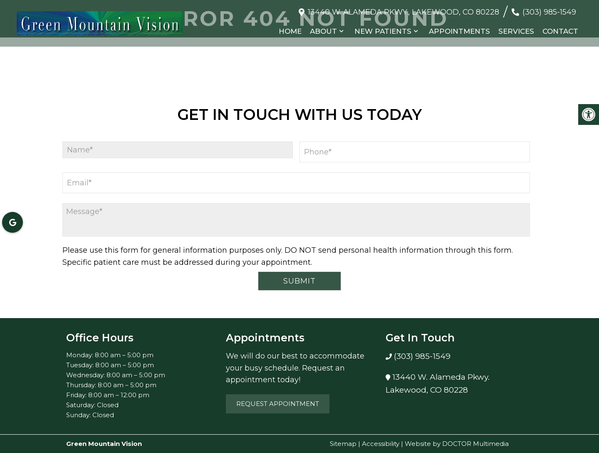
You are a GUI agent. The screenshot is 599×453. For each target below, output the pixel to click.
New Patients (382, 31)
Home (290, 31)
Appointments (459, 31)
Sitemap (343, 444)
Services (516, 31)
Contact (560, 31)
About (323, 31)
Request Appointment (277, 404)
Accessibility (380, 444)
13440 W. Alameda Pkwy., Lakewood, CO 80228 (403, 12)
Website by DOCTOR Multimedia (457, 444)
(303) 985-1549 (549, 12)
